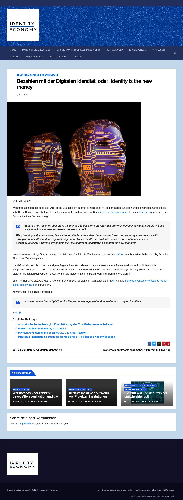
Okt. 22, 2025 (133, 402)
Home (13, 50)
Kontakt (15, 57)
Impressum (158, 50)
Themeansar (53, 490)
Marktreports (34, 57)
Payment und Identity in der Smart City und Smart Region (52, 332)
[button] (175, 53)
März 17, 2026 (22, 402)
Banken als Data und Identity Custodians (42, 328)
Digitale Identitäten (49, 75)
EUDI (90, 389)
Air (112, 280)
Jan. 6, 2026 (76, 402)
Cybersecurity (131, 385)
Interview (144, 212)
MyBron (120, 254)
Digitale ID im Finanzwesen (28, 75)
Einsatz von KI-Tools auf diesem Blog (79, 50)
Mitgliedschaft (58, 57)
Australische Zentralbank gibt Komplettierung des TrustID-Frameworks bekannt (65, 324)
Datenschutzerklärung (36, 50)
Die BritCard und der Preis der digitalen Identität (145, 394)
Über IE (78, 57)
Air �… (19, 312)
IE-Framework (115, 50)
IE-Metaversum (137, 50)
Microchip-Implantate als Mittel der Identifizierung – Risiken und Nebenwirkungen (66, 337)
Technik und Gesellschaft (135, 389)
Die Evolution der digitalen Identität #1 (37, 349)
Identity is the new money (114, 212)
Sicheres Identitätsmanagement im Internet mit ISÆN (136, 349)
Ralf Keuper (39, 402)
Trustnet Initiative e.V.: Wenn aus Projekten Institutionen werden (88, 396)
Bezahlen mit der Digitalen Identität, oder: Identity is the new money (84, 84)
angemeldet (25, 423)
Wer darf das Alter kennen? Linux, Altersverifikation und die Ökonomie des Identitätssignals (35, 396)
